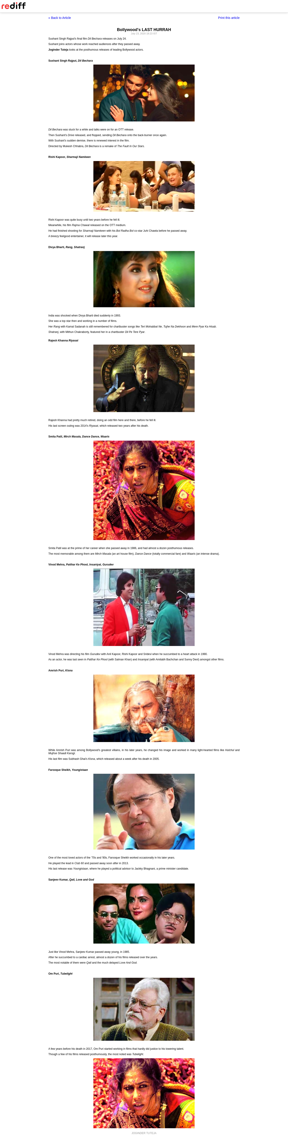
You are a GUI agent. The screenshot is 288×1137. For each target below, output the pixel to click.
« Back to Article (59, 18)
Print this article (229, 18)
